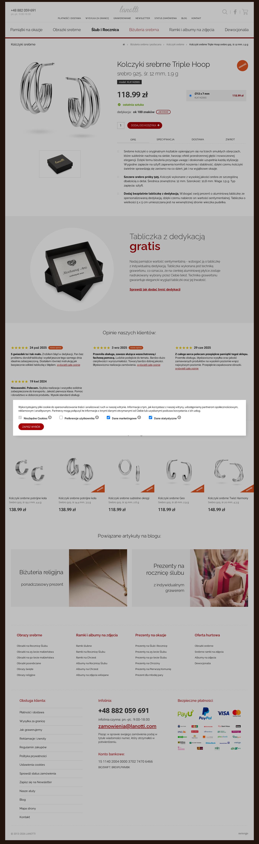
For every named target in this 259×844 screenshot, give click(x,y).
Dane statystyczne (167, 419)
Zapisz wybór (31, 426)
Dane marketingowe (126, 419)
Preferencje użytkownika (82, 419)
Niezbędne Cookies (38, 419)
